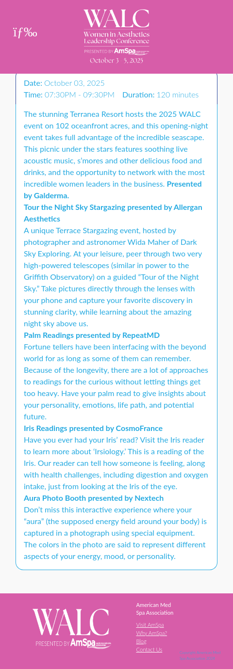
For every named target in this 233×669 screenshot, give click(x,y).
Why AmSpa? (151, 633)
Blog (141, 641)
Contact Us (149, 649)
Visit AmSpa (150, 624)
